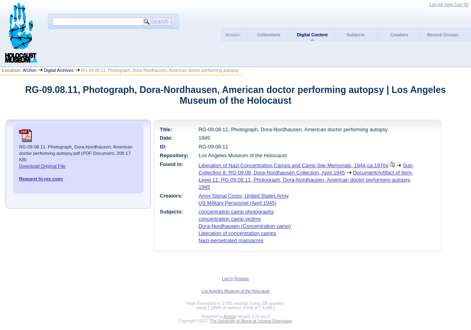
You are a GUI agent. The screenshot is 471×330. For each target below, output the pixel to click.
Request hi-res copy (41, 178)
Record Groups (443, 34)
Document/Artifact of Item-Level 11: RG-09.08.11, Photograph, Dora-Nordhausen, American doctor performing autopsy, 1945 (306, 180)
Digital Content (312, 34)
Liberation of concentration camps (237, 233)
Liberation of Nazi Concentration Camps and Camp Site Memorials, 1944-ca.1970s (293, 165)
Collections (268, 34)
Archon (29, 70)
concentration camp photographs (236, 212)
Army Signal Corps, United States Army (244, 196)
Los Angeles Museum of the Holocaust (236, 291)
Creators (399, 34)
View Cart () (456, 4)
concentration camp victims (230, 219)
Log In (435, 4)
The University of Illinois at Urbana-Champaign (251, 321)
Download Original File (42, 166)
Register (241, 279)
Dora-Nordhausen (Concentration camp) (245, 226)
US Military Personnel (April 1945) (238, 203)
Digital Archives (58, 70)
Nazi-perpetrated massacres (231, 240)
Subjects (356, 34)
